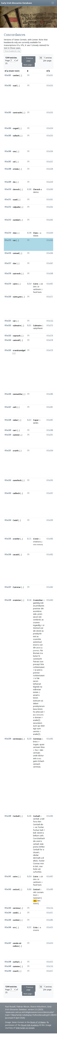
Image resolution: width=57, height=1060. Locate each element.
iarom (35, 681)
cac (14, 240)
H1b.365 (49, 240)
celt (14, 407)
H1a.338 (8, 600)
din (42, 608)
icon (41, 661)
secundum (37, 723)
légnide (36, 686)
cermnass (17, 739)
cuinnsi (16, 435)
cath (41, 835)
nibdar (36, 855)
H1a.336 (8, 554)
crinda (16, 169)
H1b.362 (49, 207)
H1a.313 (8, 220)
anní (39, 670)
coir (41, 628)
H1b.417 (49, 971)
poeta (35, 846)
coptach (16, 335)
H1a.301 (8, 75)
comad (16, 253)
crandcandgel (19, 350)
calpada (16, 207)
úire (34, 286)
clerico (36, 192)
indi (41, 603)
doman (38, 717)
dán (41, 750)
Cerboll (16, 816)
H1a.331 (8, 450)
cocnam (40, 892)
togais (36, 744)
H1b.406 (49, 816)
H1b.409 (49, 889)
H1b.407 (49, 283)
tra (41, 653)
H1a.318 (8, 273)
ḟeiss (43, 747)
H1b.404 (49, 600)
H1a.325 (8, 350)
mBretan (37, 689)
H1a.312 (8, 207)
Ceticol (36, 889)
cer (36, 827)
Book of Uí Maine (38, 1022)
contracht (17, 112)
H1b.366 (49, 253)
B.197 (29, 927)
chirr (39, 821)
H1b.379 (49, 350)
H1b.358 (49, 169)
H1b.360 (49, 189)
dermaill (36, 858)
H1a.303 (8, 112)
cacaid (16, 554)
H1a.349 (8, 966)
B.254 (29, 283)
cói (41, 283)
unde (35, 755)
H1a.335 (8, 538)
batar (35, 656)
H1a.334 (8, 520)
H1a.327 (8, 407)
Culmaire (37, 325)
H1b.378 (49, 340)
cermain (36, 752)
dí (43, 858)
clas (14, 233)
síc (42, 700)
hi (39, 656)
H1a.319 (8, 283)
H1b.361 (49, 199)
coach (15, 971)
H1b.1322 (50, 321)
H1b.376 (49, 335)
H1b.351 (49, 75)
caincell (16, 340)
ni (43, 625)
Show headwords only (12, 51)
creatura (37, 541)
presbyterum (39, 706)
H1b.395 (49, 480)
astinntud (37, 642)
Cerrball (36, 824)
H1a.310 (8, 189)
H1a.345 (8, 920)
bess (35, 709)
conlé (15, 912)
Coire (35, 283)
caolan (16, 75)
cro (14, 927)
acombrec (37, 611)
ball (41, 830)
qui (39, 725)
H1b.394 (49, 450)
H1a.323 (8, 335)
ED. (35, 901)
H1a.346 (8, 927)
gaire (35, 761)
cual (15, 85)
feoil (35, 292)
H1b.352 (49, 85)
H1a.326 (8, 394)
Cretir (36, 538)
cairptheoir (37, 328)
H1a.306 (8, 151)
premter (36, 608)
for (41, 849)
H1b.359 (49, 182)
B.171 (29, 538)
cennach (36, 764)
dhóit (35, 860)
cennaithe (17, 394)
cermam (36, 747)
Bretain (36, 653)
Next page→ (28, 65)
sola (34, 544)
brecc (35, 741)
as (34, 605)
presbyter (40, 605)
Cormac (36, 863)
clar (14, 263)
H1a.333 (8, 493)
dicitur (41, 755)
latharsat (37, 684)
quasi (42, 744)
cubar (15, 420)
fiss (36, 750)
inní (34, 636)
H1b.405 (49, 739)
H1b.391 (49, 435)
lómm (35, 698)
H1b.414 (49, 943)
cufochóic (37, 872)
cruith (15, 450)
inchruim (37, 700)
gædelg (36, 603)
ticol (35, 895)
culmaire (17, 325)
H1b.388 (49, 430)
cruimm (36, 622)
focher (40, 827)
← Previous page (28, 59)
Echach (41, 761)
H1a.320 (8, 296)
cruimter (17, 600)
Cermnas (37, 739)
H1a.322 (8, 325)
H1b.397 (49, 493)
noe (41, 866)
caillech (16, 493)
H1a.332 (8, 480)
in (34, 866)
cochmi (16, 920)
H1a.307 (8, 161)
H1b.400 (49, 538)
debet (35, 703)
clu (14, 182)
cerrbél (36, 819)
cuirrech (16, 273)
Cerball (36, 816)
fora (35, 821)
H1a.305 (8, 135)
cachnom (37, 289)
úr (38, 286)
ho (34, 712)
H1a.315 (8, 240)
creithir (16, 538)
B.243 (29, 816)
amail (35, 695)
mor (42, 863)
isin (40, 617)
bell (34, 832)
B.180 (29, 189)
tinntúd (36, 628)
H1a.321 (8, 321)
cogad (15, 128)
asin (34, 758)
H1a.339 (8, 739)
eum (35, 725)
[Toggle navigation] (53, 3)
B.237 (29, 420)
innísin (35, 692)
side (35, 614)
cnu (14, 151)
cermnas (36, 766)
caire (15, 283)
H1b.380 (49, 394)
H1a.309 (8, 182)
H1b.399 (49, 520)
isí (35, 670)
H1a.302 (8, 85)
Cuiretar (17, 587)
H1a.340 (8, 816)
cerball (36, 844)
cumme (16, 966)
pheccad (39, 712)
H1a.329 (8, 430)
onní (38, 841)
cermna (16, 908)
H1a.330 (8, 435)
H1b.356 (49, 151)
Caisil (15, 520)
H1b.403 (49, 587)
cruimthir (37, 639)
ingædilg (37, 625)
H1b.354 (49, 128)
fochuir (36, 830)
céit (34, 892)
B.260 (29, 889)
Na (41, 650)
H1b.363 (49, 220)
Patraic (36, 661)
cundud (16, 220)
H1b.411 (49, 912)
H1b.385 (49, 920)
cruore (36, 930)
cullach (16, 135)
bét (36, 866)
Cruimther (38, 600)
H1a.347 (8, 943)
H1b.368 (49, 273)
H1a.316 (8, 253)
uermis (36, 731)
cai (14, 321)
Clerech (36, 189)
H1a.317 (8, 263)
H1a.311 (8, 199)
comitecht (37, 658)
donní (38, 631)
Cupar (36, 420)
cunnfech (17, 480)
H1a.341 (8, 876)
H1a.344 (8, 912)
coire (15, 876)
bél (43, 819)
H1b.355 (49, 135)
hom (39, 292)
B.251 (29, 325)
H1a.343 (8, 908)
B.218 (29, 739)
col (14, 161)
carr (15, 430)
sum (39, 728)
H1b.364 (49, 233)
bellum (36, 835)
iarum (35, 617)
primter (36, 672)
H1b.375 (49, 325)
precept (36, 664)
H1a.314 (8, 233)
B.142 (29, 600)
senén (35, 423)
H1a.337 (8, 587)
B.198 (29, 233)
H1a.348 (8, 962)
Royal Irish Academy (30, 1025)
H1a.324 (8, 340)
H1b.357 (49, 161)
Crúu (35, 927)
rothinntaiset (39, 667)
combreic (37, 619)
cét (39, 869)
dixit (43, 725)
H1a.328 (8, 420)
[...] (20, 75)
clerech (16, 189)
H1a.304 (8, 128)
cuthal (16, 962)
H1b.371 (49, 296)
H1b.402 (49, 554)
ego (34, 728)
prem (40, 614)
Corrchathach (39, 838)
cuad (15, 199)
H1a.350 (8, 971)
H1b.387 (49, 420)
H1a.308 (8, 169)
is (41, 670)
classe (35, 235)
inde (41, 844)
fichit (35, 869)
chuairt (36, 852)
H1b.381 (49, 407)
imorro (36, 645)
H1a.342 (8, 889)
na (41, 686)
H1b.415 (49, 962)
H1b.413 (49, 927)
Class (35, 233)
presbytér (37, 633)
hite (42, 664)
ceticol (16, 889)
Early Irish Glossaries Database (16, 3)
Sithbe (42, 846)
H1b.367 (49, 263)
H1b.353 (49, 112)
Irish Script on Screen (25, 1028)
